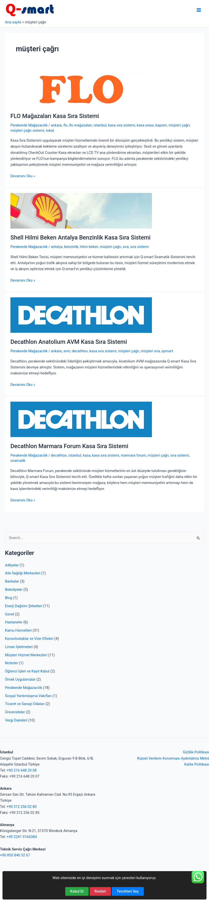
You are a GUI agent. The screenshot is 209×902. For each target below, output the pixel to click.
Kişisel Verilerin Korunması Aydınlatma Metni (173, 758)
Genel (9, 614)
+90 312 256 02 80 (21, 806)
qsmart (167, 351)
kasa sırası (145, 125)
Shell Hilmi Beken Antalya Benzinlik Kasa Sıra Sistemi (80, 237)
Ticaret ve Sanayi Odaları (25, 704)
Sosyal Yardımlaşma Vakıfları (28, 696)
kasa (87, 455)
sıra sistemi (139, 246)
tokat (50, 130)
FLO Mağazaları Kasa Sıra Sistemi (54, 116)
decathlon (80, 351)
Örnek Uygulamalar (20, 679)
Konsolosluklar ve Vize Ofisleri (29, 638)
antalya (57, 246)
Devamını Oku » (22, 176)
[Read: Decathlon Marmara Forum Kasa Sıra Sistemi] (81, 419)
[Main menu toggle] (199, 10)
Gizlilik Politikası (196, 752)
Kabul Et (77, 891)
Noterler (11, 663)
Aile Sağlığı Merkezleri (22, 573)
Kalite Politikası (196, 764)
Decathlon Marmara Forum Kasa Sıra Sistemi (69, 446)
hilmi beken (89, 246)
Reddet (100, 891)
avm (66, 351)
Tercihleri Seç (128, 891)
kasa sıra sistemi (121, 125)
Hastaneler (14, 622)
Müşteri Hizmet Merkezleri (26, 655)
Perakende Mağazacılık (23, 687)
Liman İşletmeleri (19, 647)
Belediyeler (14, 589)
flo (65, 125)
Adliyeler (12, 565)
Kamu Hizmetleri (18, 630)
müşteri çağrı (179, 125)
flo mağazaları (80, 125)
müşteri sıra (150, 351)
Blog (8, 598)
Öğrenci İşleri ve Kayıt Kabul (27, 671)
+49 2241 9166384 (21, 837)
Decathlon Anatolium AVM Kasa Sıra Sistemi (68, 341)
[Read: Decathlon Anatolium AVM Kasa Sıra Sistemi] (81, 315)
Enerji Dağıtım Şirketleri (23, 606)
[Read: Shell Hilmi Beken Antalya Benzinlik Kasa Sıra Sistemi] (81, 210)
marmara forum (133, 455)
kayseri (161, 125)
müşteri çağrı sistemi (27, 130)
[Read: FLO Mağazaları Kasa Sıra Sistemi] (81, 89)
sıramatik (17, 460)
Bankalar (12, 581)
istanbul (100, 125)
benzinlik (71, 246)
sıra (126, 246)
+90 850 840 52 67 (15, 855)
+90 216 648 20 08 (21, 770)
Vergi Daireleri (16, 720)
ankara (56, 125)
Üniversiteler (15, 712)
